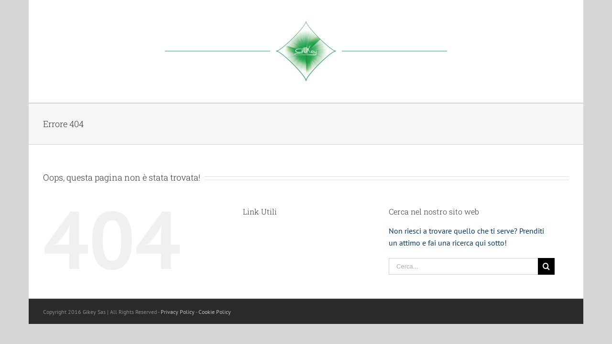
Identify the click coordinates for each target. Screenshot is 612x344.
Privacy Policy (178, 311)
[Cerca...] (463, 266)
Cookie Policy (214, 311)
